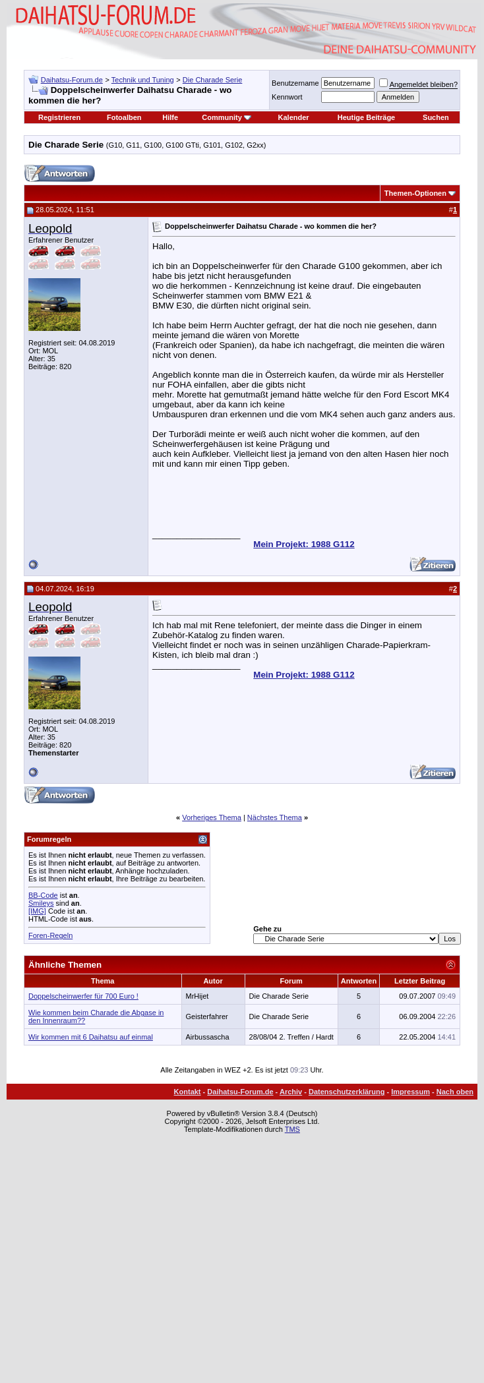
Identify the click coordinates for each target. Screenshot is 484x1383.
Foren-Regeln (50, 935)
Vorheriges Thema (211, 817)
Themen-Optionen (415, 193)
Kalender (293, 117)
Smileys (41, 903)
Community (226, 117)
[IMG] (37, 911)
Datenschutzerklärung (347, 1092)
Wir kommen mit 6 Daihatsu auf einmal (90, 1037)
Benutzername (295, 83)
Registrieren (59, 117)
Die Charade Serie (213, 80)
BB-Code (43, 895)
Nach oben (455, 1092)
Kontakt (187, 1092)
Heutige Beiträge (366, 117)
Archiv (291, 1092)
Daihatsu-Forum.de (72, 80)
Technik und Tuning (142, 80)
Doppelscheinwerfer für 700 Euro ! (83, 996)
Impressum (410, 1092)
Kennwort (287, 97)
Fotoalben (124, 117)
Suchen (436, 117)
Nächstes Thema (274, 817)
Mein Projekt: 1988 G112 (303, 544)
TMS (292, 1129)
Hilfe (170, 117)
